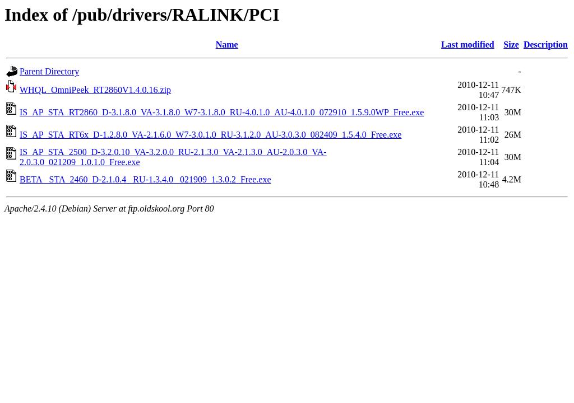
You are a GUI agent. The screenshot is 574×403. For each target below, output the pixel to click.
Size (511, 44)
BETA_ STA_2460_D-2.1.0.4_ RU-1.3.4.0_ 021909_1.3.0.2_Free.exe (145, 179)
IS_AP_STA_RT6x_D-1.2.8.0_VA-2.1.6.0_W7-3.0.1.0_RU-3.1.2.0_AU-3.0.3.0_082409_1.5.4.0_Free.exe (210, 134)
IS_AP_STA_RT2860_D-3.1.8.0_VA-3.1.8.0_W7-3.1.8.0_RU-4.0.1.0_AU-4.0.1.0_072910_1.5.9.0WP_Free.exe (222, 112)
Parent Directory (49, 71)
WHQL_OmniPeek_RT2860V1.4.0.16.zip (95, 90)
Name (227, 44)
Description (546, 44)
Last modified (467, 44)
